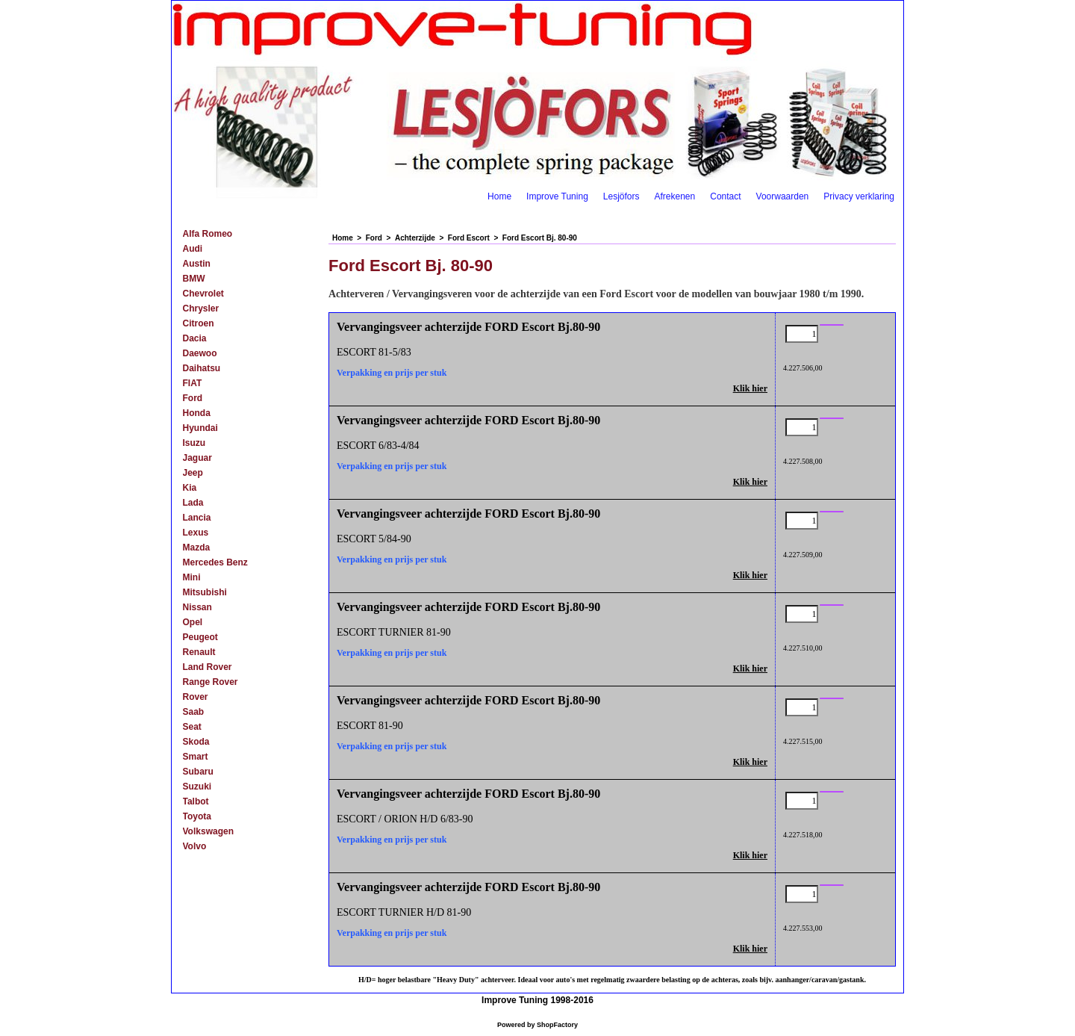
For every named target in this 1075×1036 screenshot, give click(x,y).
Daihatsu (202, 368)
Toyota (197, 816)
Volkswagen (208, 831)
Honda (197, 413)
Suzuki (197, 786)
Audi (193, 249)
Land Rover (207, 667)
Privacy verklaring (858, 196)
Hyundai (200, 428)
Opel (193, 622)
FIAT (192, 383)
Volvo (195, 846)
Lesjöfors (621, 196)
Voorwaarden (782, 196)
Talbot (196, 801)
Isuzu (194, 443)
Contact (725, 196)
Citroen (198, 323)
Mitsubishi (205, 592)
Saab (194, 712)
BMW (194, 278)
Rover (195, 697)
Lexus (196, 532)
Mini (192, 577)
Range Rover (210, 682)
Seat (192, 727)
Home (499, 196)
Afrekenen (675, 196)
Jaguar (197, 458)
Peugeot (200, 637)
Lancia (197, 517)
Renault (199, 652)
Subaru (198, 771)
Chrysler (201, 308)
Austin (197, 263)
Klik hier (750, 388)
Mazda (197, 547)
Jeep (193, 473)
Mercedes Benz (215, 562)
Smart (195, 756)
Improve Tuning (557, 196)
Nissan (197, 607)
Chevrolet (203, 293)
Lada (193, 502)
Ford (193, 398)
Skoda (196, 741)
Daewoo (200, 353)
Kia (190, 488)
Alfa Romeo (208, 234)
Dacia (195, 338)
